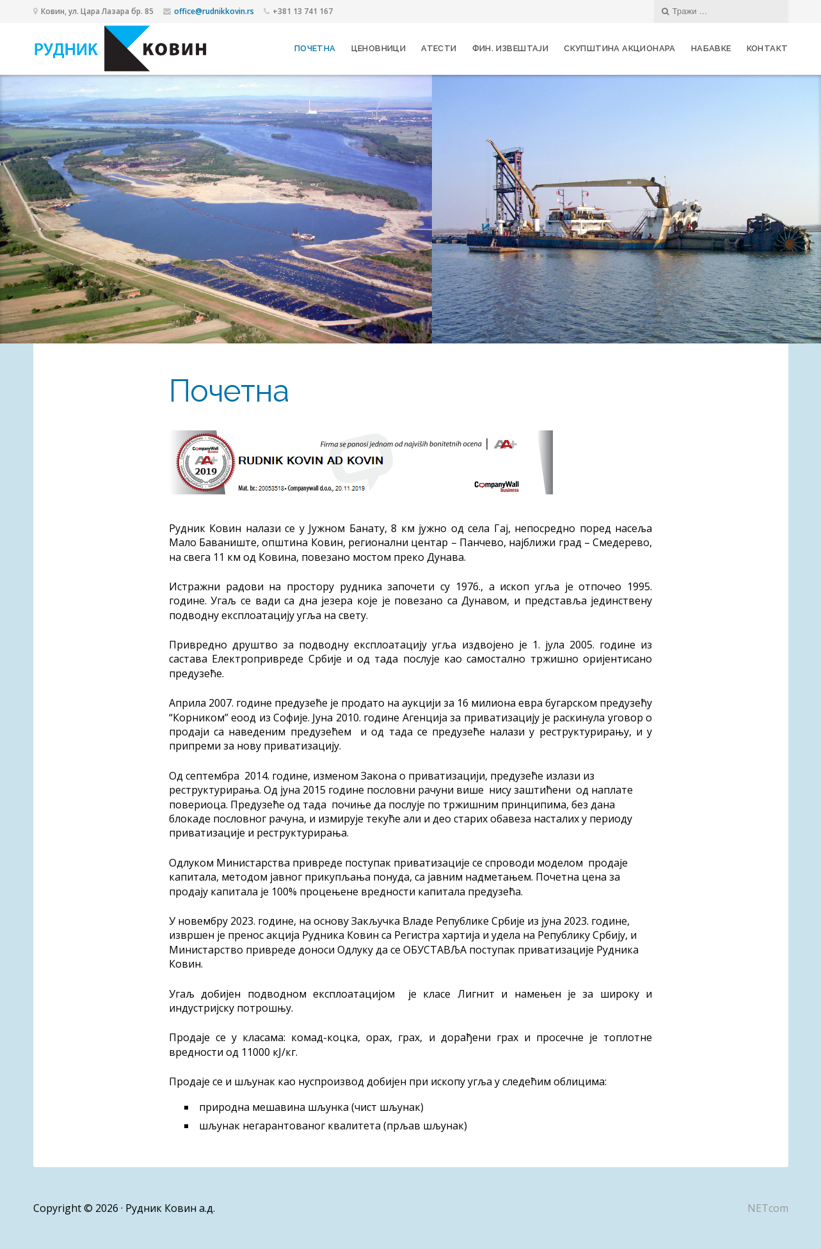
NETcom (767, 1208)
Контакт (767, 48)
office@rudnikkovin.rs (214, 11)
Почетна (315, 48)
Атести (438, 48)
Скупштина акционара (620, 48)
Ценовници (378, 48)
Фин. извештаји (510, 48)
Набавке (711, 48)
